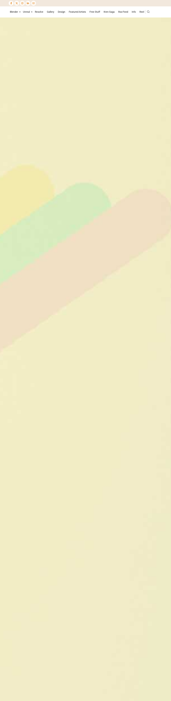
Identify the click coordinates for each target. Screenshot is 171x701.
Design (61, 11)
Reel (141, 11)
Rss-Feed (123, 11)
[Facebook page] (11, 3)
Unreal (26, 11)
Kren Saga (109, 11)
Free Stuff (95, 11)
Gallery (50, 11)
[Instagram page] (22, 3)
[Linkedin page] (28, 3)
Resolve (39, 11)
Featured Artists (77, 11)
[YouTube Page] (33, 3)
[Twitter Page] (16, 3)
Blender (14, 11)
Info (134, 11)
